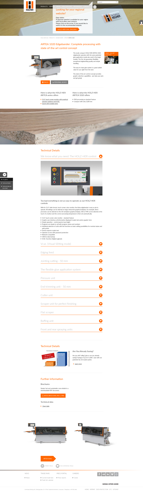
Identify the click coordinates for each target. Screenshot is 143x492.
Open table (45, 406)
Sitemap (115, 489)
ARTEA (65, 37)
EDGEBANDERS (59, 37)
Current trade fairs (47, 478)
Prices (45, 82)
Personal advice (59, 82)
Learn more (78, 364)
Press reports (62, 478)
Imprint (92, 489)
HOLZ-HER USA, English (66, 29)
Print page (49, 466)
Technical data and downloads (6, 187)
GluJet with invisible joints (50, 103)
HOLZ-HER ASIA (44, 37)
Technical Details (6, 183)
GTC (110, 489)
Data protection (102, 489)
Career (76, 478)
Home (87, 489)
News (28, 478)
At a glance (5, 179)
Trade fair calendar (47, 480)
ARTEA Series (47, 458)
